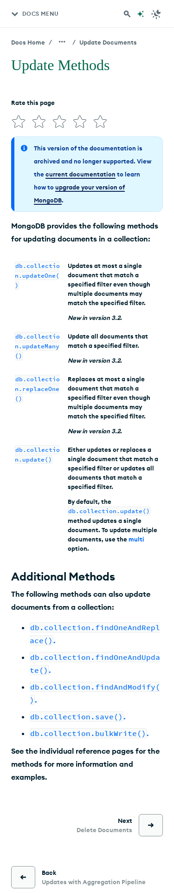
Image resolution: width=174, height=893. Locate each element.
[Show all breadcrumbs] (62, 41)
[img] (18, 121)
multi (136, 539)
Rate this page (33, 102)
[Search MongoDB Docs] (127, 13)
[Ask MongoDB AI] (140, 13)
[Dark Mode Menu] (156, 13)
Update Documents (108, 42)
